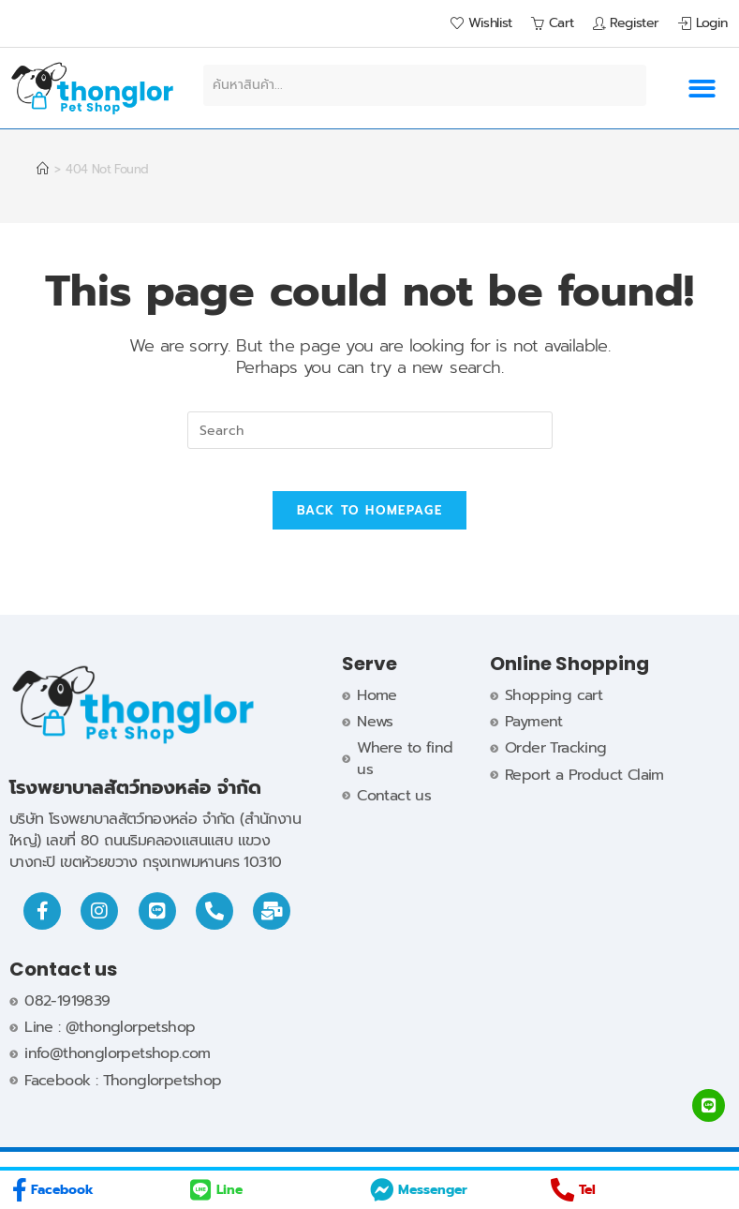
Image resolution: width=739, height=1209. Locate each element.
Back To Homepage (369, 525)
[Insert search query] (370, 430)
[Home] (42, 169)
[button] (702, 89)
